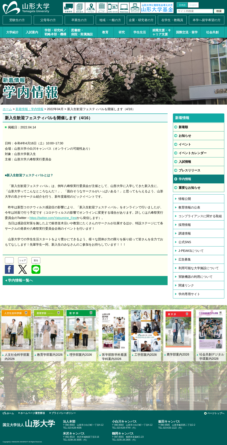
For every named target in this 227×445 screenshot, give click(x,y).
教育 (105, 32)
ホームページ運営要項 (32, 413)
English (193, 5)
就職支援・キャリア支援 (161, 32)
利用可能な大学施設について (198, 268)
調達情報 (184, 233)
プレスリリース (189, 170)
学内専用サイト (189, 294)
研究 (122, 32)
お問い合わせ (112, 7)
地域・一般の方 (110, 20)
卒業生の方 (79, 20)
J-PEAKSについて (191, 250)
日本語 (182, 5)
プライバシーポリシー (63, 413)
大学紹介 (12, 32)
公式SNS (184, 242)
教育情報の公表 (189, 207)
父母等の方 (48, 20)
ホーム (7, 109)
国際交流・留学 (187, 32)
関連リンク (186, 285)
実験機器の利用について (195, 276)
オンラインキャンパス (123, 7)
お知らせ (185, 135)
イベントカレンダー (101, 7)
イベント (185, 144)
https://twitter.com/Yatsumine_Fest (53, 218)
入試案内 (32, 32)
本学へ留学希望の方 (207, 20)
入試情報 (185, 161)
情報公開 (184, 199)
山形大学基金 (157, 7)
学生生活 (139, 32)
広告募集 (184, 259)
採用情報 (184, 224)
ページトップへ (215, 413)
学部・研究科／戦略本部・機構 (55, 32)
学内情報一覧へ (19, 280)
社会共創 (212, 32)
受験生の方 (17, 20)
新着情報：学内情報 (29, 109)
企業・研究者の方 (141, 20)
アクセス (90, 7)
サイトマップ (135, 7)
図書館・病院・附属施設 (82, 32)
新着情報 (68, 7)
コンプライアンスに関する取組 (200, 216)
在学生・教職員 (172, 20)
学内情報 (185, 179)
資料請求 (79, 7)
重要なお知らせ (189, 187)
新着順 (183, 127)
